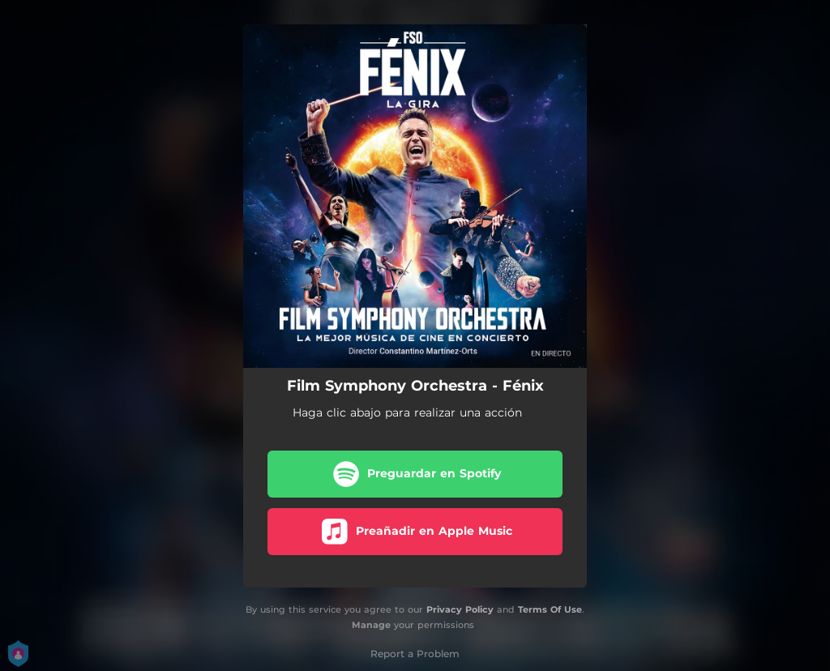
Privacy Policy (460, 609)
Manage (371, 624)
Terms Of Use (550, 609)
